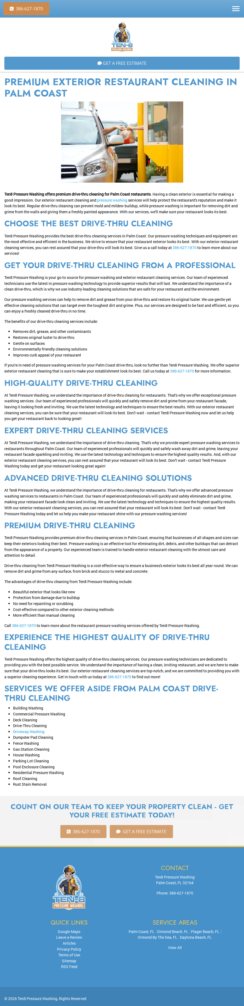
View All (175, 947)
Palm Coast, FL (141, 931)
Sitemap (69, 960)
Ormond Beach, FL (172, 931)
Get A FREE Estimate (122, 63)
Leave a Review (69, 937)
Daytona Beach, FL (196, 937)
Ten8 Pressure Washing (37, 998)
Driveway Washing (29, 731)
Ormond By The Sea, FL (157, 937)
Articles (69, 943)
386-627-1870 (26, 9)
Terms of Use (69, 954)
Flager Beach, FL (205, 931)
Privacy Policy (69, 949)
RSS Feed (69, 966)
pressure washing (112, 200)
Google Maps (69, 931)
